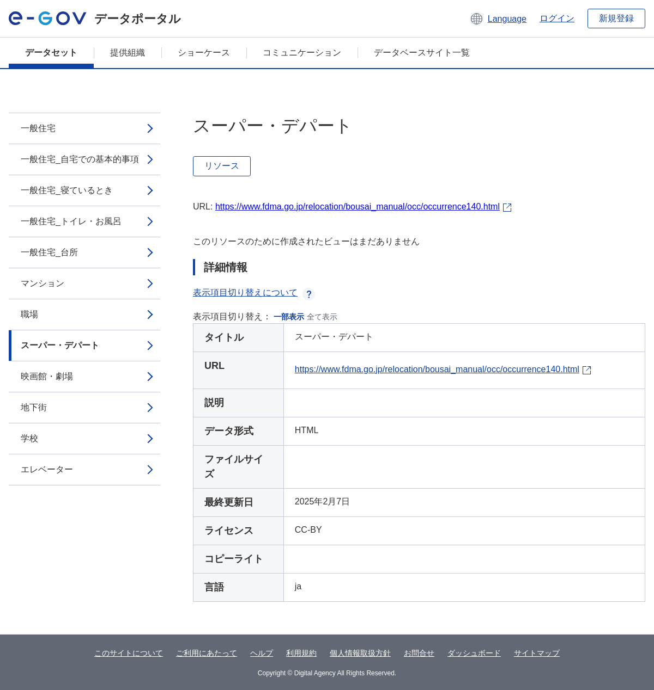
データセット (51, 52)
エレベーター (47, 469)
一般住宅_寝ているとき (67, 190)
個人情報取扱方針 (360, 653)
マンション (42, 283)
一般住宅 (38, 128)
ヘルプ (261, 653)
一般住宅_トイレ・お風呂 (71, 221)
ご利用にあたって (206, 653)
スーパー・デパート (60, 345)
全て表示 (322, 316)
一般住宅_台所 (49, 252)
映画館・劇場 (47, 376)
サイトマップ (537, 653)
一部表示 (289, 316)
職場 (29, 314)
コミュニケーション (302, 52)
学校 (29, 438)
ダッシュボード (474, 653)
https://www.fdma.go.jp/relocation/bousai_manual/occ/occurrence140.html (357, 206)
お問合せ (419, 653)
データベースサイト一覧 (422, 52)
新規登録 (616, 18)
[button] (497, 18)
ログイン (557, 18)
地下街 (34, 407)
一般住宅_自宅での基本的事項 (80, 159)
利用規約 (301, 653)
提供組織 (127, 52)
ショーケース (204, 52)
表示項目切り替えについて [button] (254, 292)
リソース (221, 165)
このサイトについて (128, 653)
